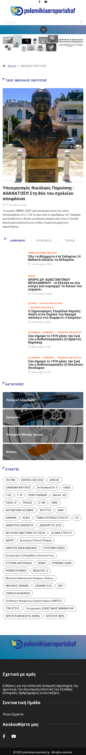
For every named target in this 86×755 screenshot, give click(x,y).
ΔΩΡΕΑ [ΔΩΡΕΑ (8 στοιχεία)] (10, 540)
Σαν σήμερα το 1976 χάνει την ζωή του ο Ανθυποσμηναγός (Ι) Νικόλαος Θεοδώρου (55, 364)
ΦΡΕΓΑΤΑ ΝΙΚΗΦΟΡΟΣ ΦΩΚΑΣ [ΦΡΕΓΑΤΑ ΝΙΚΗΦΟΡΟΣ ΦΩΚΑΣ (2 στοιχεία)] (23, 616)
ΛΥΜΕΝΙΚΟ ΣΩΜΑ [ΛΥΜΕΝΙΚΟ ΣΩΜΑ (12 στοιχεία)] (61, 563)
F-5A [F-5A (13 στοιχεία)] (8, 495)
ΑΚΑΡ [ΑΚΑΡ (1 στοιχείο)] (61, 510)
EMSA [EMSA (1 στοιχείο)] (66, 487)
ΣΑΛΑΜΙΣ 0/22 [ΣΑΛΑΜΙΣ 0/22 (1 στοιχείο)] (43, 585)
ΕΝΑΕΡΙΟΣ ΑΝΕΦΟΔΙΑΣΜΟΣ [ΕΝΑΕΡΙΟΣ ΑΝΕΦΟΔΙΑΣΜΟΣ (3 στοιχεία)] (21, 548)
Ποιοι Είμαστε (13, 714)
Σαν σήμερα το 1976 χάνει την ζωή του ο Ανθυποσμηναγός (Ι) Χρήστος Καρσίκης (54, 339)
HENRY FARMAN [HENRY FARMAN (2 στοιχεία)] (37, 495)
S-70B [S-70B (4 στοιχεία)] (41, 502)
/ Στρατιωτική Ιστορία (50, 303)
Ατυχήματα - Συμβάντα (41, 332)
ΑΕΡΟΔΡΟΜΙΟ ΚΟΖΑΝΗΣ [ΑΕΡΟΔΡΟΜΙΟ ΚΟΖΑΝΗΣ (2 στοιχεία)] (20, 510)
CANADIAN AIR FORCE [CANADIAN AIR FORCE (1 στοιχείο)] (18, 487)
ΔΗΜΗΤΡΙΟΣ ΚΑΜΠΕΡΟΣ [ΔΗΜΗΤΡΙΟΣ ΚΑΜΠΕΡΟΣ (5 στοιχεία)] (20, 525)
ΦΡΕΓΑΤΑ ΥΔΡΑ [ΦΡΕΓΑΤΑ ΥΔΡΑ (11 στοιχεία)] (55, 616)
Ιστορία (32, 303)
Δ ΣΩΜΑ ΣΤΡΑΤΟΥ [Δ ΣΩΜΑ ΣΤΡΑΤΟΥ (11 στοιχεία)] (61, 532)
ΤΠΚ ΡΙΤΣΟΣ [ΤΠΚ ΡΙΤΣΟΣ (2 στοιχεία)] (12, 608)
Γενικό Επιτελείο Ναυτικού (42, 253)
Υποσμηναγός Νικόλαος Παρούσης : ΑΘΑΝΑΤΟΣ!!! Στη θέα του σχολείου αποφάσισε (38, 193)
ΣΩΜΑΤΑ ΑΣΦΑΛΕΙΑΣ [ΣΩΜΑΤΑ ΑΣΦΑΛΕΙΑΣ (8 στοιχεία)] (18, 593)
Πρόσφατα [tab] (41, 240)
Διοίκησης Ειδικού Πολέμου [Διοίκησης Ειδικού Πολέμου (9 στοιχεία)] (36, 540)
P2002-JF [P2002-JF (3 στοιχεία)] (11, 502)
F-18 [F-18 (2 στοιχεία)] (19, 495)
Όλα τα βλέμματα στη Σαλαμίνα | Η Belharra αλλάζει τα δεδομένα (54, 257)
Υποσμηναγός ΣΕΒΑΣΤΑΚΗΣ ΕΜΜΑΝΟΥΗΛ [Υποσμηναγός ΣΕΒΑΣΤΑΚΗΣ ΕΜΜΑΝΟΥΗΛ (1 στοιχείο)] (49, 608)
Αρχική (12, 66)
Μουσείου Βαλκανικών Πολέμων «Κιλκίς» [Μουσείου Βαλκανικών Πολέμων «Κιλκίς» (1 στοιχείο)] (30, 578)
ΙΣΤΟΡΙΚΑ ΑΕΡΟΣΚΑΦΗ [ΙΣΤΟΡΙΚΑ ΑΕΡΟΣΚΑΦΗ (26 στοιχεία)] (19, 563)
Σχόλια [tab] (66, 240)
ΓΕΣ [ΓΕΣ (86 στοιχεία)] (77, 517)
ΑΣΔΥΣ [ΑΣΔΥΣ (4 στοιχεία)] (26, 517)
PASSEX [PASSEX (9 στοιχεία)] (27, 502)
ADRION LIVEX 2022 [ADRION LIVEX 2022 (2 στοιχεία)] (32, 480)
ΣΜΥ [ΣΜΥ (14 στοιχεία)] (60, 585)
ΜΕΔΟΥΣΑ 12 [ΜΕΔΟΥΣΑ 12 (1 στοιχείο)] (40, 570)
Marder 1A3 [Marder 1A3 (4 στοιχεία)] (59, 495)
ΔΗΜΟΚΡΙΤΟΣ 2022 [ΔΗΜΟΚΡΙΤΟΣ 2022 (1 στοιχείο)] (50, 525)
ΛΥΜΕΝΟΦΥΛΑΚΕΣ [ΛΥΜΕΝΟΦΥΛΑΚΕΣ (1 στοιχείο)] (16, 570)
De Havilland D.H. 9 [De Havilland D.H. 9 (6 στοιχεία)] (47, 487)
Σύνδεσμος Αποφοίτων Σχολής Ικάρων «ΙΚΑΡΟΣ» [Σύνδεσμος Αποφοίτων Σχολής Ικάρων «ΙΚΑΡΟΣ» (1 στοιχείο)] (34, 600)
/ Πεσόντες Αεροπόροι (41, 307)
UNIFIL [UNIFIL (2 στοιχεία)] (54, 502)
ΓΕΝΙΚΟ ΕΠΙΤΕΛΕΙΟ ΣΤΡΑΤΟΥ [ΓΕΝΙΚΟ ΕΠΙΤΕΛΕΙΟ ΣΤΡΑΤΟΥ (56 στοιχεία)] (52, 517)
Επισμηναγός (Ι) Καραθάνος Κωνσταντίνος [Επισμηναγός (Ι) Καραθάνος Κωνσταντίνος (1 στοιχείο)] (30, 555)
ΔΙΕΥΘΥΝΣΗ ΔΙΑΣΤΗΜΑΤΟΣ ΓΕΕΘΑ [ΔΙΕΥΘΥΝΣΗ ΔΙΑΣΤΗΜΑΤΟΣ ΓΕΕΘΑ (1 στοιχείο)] (25, 532)
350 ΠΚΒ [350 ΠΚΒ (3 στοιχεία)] (10, 480)
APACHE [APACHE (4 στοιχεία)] (54, 480)
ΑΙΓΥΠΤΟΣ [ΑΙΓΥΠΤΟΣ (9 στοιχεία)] (45, 510)
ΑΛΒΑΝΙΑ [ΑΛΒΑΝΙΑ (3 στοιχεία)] (11, 517)
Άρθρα (31, 276)
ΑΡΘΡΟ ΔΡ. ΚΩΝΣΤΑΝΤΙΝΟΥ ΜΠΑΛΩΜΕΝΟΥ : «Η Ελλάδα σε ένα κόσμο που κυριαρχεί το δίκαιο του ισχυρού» (55, 284)
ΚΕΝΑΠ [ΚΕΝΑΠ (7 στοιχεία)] (42, 563)
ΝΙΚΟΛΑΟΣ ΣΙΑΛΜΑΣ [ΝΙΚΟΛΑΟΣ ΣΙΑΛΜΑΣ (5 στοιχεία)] (17, 585)
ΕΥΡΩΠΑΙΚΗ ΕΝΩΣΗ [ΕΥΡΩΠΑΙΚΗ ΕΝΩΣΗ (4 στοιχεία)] (54, 548)
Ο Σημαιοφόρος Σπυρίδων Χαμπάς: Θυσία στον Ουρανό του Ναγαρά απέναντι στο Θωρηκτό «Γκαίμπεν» (55, 314)
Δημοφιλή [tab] (14, 240)
